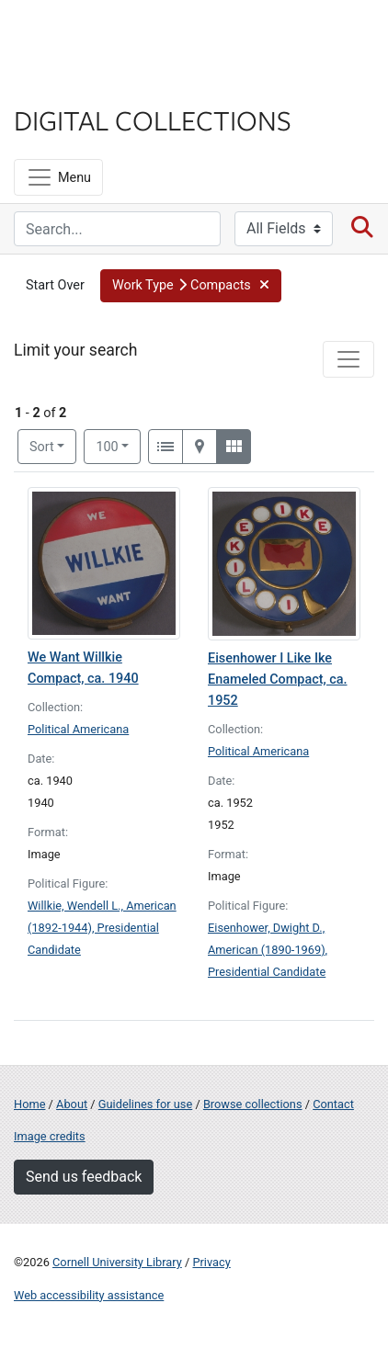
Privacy (211, 1262)
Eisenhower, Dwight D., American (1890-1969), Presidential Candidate (267, 950)
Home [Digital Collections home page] (29, 1104)
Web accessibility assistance (89, 1295)
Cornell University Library (117, 1262)
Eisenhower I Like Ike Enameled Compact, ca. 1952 (278, 679)
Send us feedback (84, 1176)
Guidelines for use (145, 1104)
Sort (41, 447)
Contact (333, 1104)
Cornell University (106, 35)
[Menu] (58, 177)
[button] (190, 285)
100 (118, 445)
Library (69, 84)
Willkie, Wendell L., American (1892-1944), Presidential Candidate (102, 928)
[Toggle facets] (348, 359)
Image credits (50, 1136)
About (71, 1104)
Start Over (55, 285)
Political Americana (78, 729)
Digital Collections (152, 119)
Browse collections (252, 1104)
